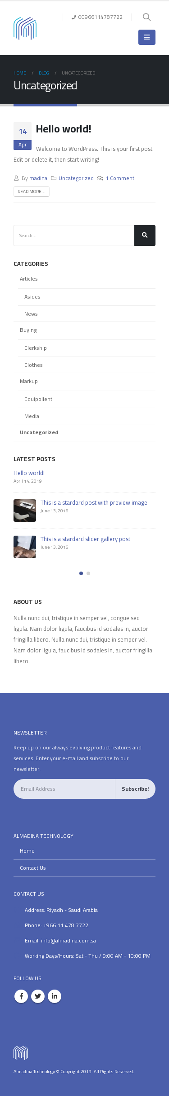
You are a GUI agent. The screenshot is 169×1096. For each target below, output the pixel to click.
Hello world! (63, 128)
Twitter (38, 996)
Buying (28, 330)
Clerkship (35, 348)
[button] (81, 573)
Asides (32, 296)
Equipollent (38, 399)
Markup (29, 381)
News (31, 313)
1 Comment (119, 178)
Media (31, 416)
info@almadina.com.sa (68, 941)
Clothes (33, 365)
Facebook (21, 996)
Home (27, 851)
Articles (29, 278)
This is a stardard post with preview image (94, 502)
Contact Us (33, 868)
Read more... (32, 191)
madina (38, 178)
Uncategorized (76, 178)
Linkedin (54, 996)
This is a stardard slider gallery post (85, 538)
